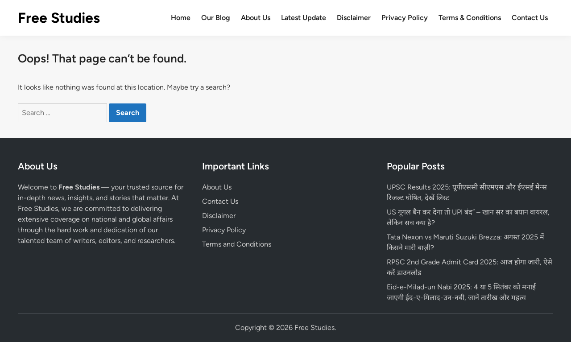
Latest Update (303, 17)
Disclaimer (354, 17)
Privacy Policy (404, 17)
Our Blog (215, 17)
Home (180, 17)
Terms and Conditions (236, 244)
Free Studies (59, 17)
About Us (255, 17)
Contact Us (530, 17)
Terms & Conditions (470, 17)
